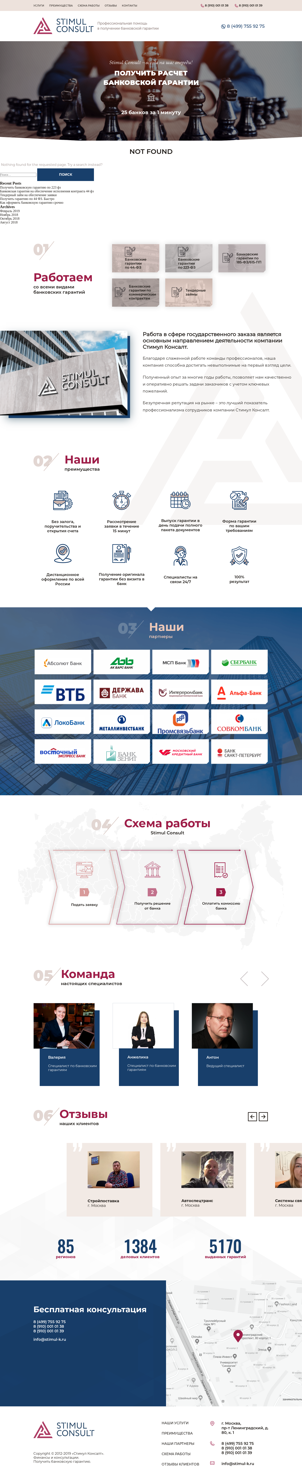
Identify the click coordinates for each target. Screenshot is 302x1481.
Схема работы (89, 5)
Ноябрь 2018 (9, 215)
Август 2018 (9, 222)
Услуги (38, 5)
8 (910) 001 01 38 (214, 5)
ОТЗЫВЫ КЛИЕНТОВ (180, 1464)
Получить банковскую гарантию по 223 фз (30, 187)
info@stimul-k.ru (49, 1339)
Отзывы (111, 5)
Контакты (129, 5)
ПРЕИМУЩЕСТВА (177, 1433)
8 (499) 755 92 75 (243, 26)
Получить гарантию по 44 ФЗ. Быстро (27, 199)
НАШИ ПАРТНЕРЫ (178, 1444)
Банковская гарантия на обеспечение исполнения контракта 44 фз (47, 191)
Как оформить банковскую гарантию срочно (31, 202)
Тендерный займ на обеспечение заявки (28, 195)
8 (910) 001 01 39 (248, 5)
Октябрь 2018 (10, 218)
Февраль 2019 (10, 211)
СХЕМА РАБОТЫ (176, 1454)
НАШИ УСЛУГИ (175, 1423)
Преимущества (61, 5)
